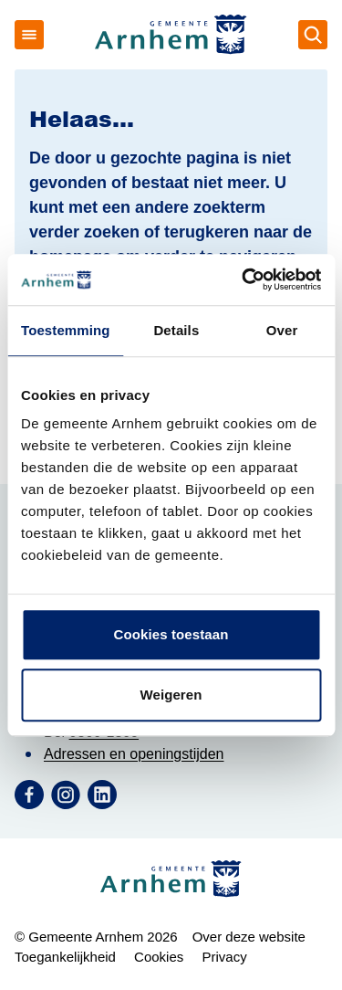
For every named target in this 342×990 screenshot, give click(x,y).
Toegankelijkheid (65, 956)
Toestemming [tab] (65, 330)
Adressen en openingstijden (133, 754)
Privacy (224, 956)
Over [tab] (282, 330)
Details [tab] (176, 330)
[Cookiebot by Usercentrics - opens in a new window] (243, 279)
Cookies (158, 956)
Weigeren (171, 694)
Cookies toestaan (171, 634)
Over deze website (249, 936)
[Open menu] (29, 34)
